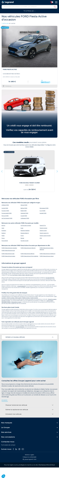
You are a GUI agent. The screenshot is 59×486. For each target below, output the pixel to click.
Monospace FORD (44, 208)
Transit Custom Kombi (45, 235)
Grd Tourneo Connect (26, 225)
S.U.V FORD (42, 210)
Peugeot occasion (6, 300)
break (23, 275)
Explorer (4, 233)
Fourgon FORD (5, 210)
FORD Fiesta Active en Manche (28, 248)
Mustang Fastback (25, 230)
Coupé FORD (24, 215)
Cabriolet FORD (24, 213)
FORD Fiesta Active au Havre (47, 256)
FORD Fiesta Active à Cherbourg (47, 253)
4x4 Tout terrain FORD (7, 218)
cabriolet (27, 275)
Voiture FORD (24, 205)
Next (57, 171)
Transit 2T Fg (43, 225)
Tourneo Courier (24, 240)
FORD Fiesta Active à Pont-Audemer (29, 256)
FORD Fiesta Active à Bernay (27, 253)
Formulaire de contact (8, 445)
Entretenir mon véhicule (13, 414)
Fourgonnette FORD (7, 213)
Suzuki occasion (34, 297)
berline (20, 275)
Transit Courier (43, 230)
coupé (31, 275)
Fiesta (3, 235)
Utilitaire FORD (5, 205)
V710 (41, 238)
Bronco (3, 225)
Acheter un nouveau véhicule (15, 337)
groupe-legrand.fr (50, 277)
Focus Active (5, 240)
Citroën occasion (10, 297)
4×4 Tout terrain (14, 275)
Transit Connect (43, 228)
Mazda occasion (26, 297)
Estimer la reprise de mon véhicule (17, 409)
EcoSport (4, 230)
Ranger (22, 238)
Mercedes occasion (6, 302)
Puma (22, 235)
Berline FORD (24, 208)
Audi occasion (49, 300)
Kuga (22, 228)
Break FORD (24, 210)
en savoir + (5, 400)
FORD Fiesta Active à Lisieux (8, 256)
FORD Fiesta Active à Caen (8, 253)
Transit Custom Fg (44, 233)
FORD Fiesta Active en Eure (8, 250)
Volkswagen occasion (16, 302)
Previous (2, 171)
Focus (3, 238)
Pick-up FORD (5, 215)
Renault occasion (52, 299)
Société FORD (43, 213)
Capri (3, 228)
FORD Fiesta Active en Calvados (9, 248)
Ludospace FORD (25, 218)
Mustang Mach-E (25, 233)
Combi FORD (5, 208)
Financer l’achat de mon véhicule (16, 405)
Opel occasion (18, 297)
